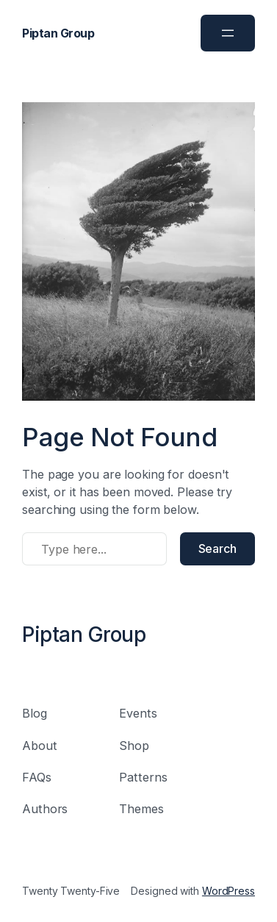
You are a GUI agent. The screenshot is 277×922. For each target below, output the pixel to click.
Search (217, 548)
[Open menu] (228, 33)
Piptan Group (58, 33)
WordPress (228, 891)
